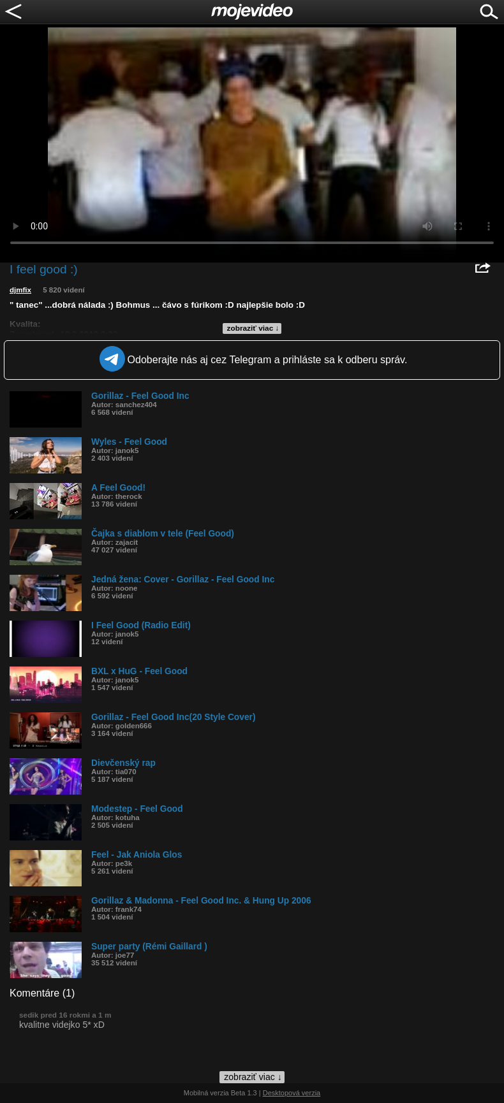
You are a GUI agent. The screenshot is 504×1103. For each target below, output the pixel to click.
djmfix (20, 290)
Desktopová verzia (292, 1093)
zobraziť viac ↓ (253, 328)
